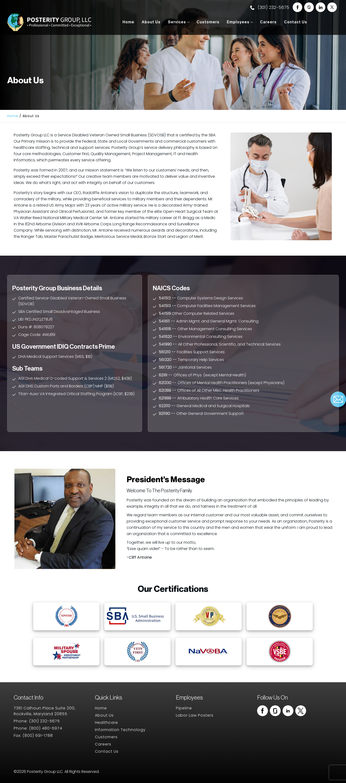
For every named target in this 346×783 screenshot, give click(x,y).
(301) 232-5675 (269, 7)
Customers (208, 22)
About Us (151, 22)
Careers (268, 22)
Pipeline (184, 708)
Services (177, 22)
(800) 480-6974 (45, 728)
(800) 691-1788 (38, 735)
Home (128, 22)
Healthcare (106, 722)
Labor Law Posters (194, 715)
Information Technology (120, 729)
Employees (238, 22)
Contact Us (295, 22)
